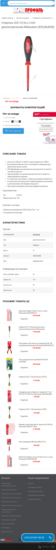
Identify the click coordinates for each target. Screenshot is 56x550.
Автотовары (5, 528)
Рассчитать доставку (11, 125)
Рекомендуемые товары (36, 495)
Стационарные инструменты (11, 498)
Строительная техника (8, 501)
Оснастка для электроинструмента (8, 485)
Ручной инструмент (8, 524)
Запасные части (7, 532)
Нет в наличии (13, 131)
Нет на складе (11, 114)
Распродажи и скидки (35, 491)
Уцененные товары (34, 499)
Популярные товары (35, 487)
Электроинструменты (8, 490)
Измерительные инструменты (11, 494)
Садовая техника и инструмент (11, 505)
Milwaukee (36, 234)
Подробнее (24, 319)
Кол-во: (7, 121)
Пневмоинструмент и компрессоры (8, 511)
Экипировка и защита (8, 520)
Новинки (31, 483)
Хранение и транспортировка (11, 516)
